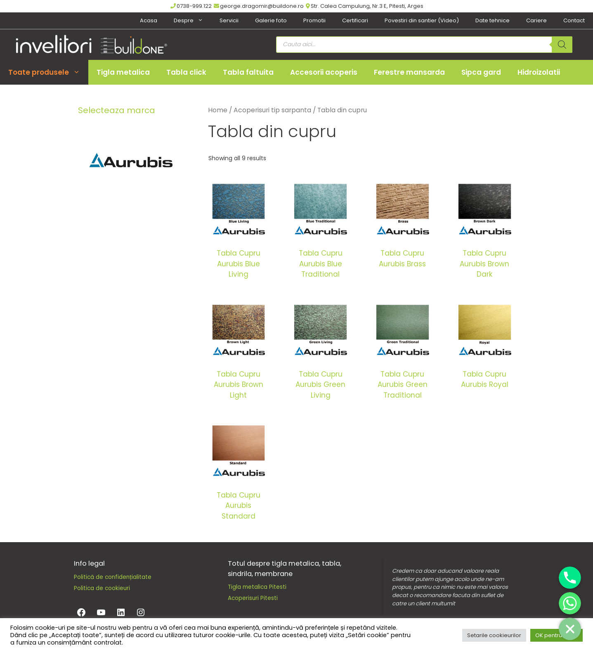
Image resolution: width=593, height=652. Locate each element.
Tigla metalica (123, 72)
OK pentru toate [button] (556, 635)
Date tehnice (492, 20)
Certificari (355, 20)
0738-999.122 (191, 6)
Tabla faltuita (248, 72)
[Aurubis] (131, 161)
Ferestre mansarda (409, 72)
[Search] (562, 44)
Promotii (314, 20)
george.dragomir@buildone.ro (259, 6)
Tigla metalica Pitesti (257, 587)
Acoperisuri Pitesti (253, 598)
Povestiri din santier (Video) (422, 20)
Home (217, 110)
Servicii (229, 20)
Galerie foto (271, 20)
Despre (192, 20)
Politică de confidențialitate (112, 577)
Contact (574, 20)
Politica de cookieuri (102, 588)
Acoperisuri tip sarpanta (272, 110)
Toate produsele (48, 72)
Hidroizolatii (538, 72)
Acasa (148, 20)
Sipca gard (481, 72)
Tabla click (186, 72)
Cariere (536, 20)
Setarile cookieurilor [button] (494, 635)
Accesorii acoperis (323, 72)
